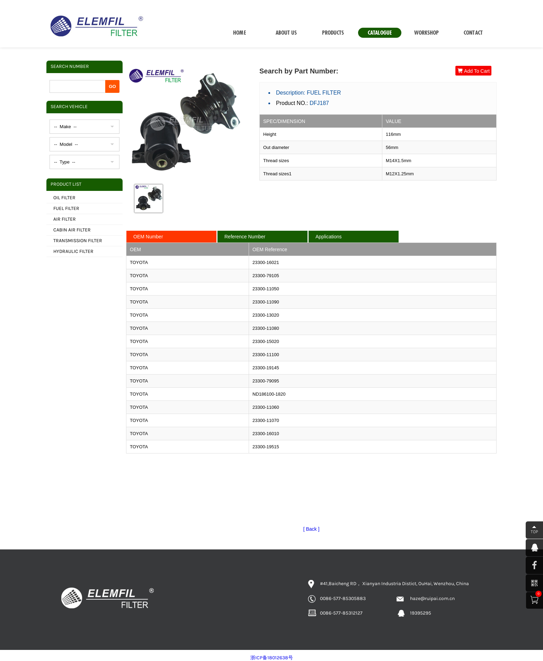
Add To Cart (473, 71)
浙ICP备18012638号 (271, 658)
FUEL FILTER (66, 208)
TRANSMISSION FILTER (77, 241)
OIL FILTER (64, 198)
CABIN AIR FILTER (72, 230)
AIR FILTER (64, 219)
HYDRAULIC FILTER (73, 251)
